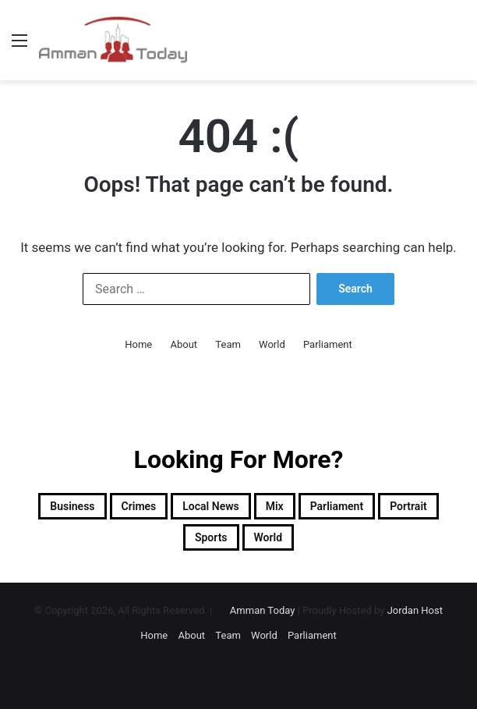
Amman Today (262, 610)
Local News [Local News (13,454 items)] (210, 506)
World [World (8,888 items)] (268, 537)
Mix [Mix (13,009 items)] (275, 506)
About (184, 344)
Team (228, 344)
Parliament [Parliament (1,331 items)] (336, 506)
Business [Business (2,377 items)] (72, 506)
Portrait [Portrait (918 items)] (408, 506)
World (272, 344)
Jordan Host (415, 610)
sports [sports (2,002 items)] (211, 537)
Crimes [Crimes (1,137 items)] (139, 506)
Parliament (327, 344)
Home (138, 344)
